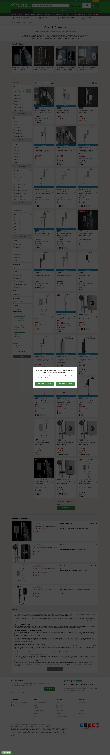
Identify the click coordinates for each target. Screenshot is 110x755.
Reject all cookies (44, 384)
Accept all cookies (65, 384)
